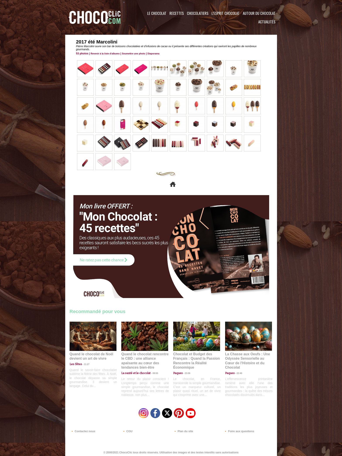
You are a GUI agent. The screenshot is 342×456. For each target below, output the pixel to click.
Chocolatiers (198, 13)
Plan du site (183, 429)
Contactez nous (83, 429)
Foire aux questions (238, 429)
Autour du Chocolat (259, 13)
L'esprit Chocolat (226, 13)
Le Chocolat (156, 13)
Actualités (266, 21)
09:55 (152, 368)
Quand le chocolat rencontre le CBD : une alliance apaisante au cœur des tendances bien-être (144, 358)
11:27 (84, 363)
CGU (127, 429)
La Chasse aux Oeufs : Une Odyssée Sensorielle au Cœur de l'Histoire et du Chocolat (246, 358)
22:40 (237, 368)
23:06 (186, 372)
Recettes (176, 13)
